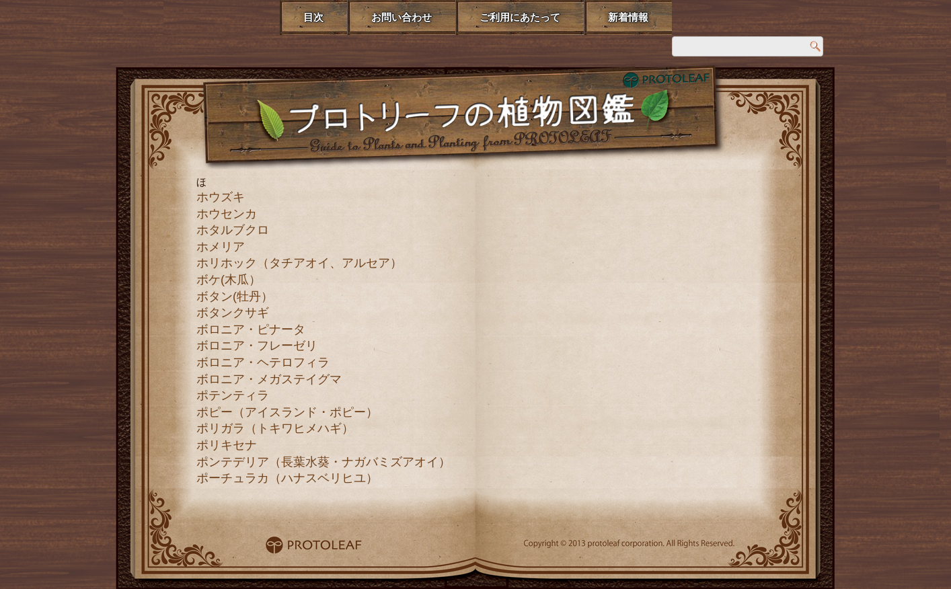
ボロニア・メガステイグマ (269, 379)
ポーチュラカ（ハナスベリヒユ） (287, 478)
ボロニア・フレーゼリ (256, 345)
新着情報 (628, 17)
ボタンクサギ (232, 312)
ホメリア (220, 246)
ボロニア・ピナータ (250, 329)
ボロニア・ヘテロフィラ (263, 362)
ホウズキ (220, 197)
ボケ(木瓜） (228, 279)
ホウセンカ (226, 214)
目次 (313, 17)
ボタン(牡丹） (234, 296)
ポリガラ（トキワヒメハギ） (275, 428)
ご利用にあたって (520, 17)
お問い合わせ (401, 17)
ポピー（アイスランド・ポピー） (287, 412)
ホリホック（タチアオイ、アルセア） (299, 263)
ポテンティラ (232, 395)
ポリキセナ (226, 445)
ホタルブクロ (232, 230)
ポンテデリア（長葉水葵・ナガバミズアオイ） (323, 462)
